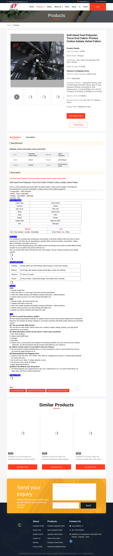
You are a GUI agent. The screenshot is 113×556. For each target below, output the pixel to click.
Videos (49, 7)
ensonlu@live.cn (83, 1)
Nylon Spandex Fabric (54, 530)
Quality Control (38, 534)
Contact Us (36, 538)
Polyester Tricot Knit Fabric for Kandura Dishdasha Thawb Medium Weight (56, 458)
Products (40, 7)
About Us (58, 7)
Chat (98, 7)
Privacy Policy (37, 546)
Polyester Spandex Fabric (56, 526)
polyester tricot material (36, 390)
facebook (71, 541)
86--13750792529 (100, 1)
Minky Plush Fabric (53, 538)
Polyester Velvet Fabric (55, 542)
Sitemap (35, 542)
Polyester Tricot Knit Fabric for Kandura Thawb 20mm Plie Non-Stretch (88, 458)
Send (88, 505)
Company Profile (38, 526)
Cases (74, 7)
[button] (63, 97)
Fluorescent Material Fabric (56, 546)
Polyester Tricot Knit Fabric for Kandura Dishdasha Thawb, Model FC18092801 (21, 458)
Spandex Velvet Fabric (55, 534)
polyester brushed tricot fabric (58, 390)
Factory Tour (37, 530)
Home (32, 7)
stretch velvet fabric (17, 390)
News (67, 7)
